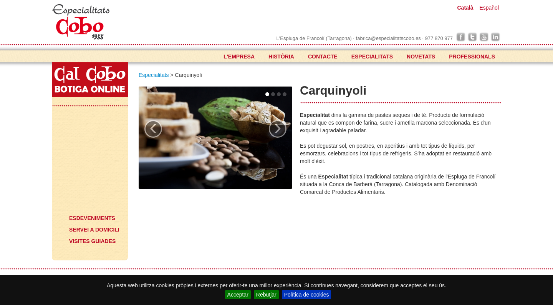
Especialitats (88, 125)
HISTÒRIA (281, 56)
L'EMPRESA (239, 56)
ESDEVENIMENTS (92, 218)
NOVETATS (421, 56)
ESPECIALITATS (372, 56)
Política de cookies (306, 295)
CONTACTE (323, 56)
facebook (461, 37)
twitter (472, 37)
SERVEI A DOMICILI (94, 230)
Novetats (88, 148)
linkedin (495, 37)
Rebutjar (266, 295)
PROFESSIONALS (472, 56)
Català (465, 8)
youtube (484, 37)
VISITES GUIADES (92, 241)
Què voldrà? (88, 198)
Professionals (88, 171)
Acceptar (237, 295)
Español (489, 8)
